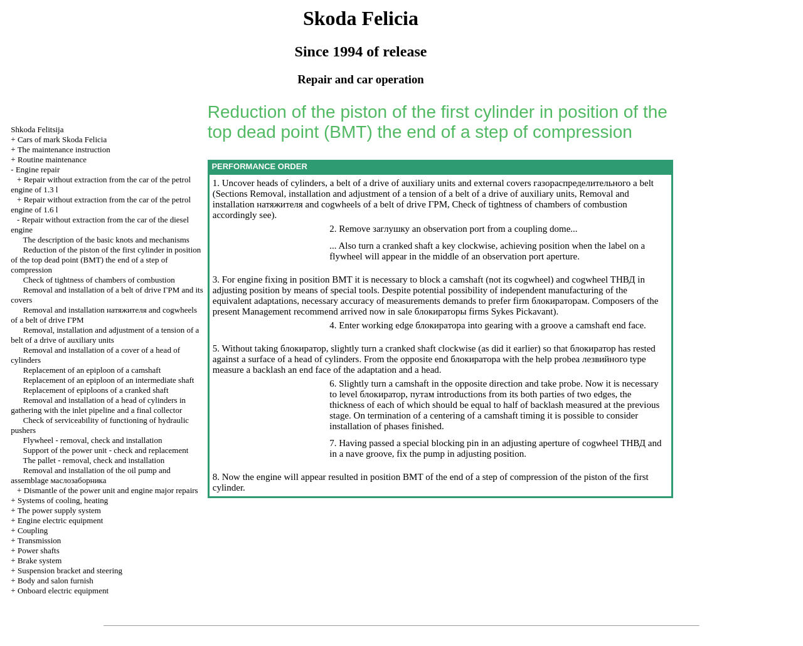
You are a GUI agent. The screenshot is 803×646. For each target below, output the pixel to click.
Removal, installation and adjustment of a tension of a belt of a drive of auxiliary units (105, 335)
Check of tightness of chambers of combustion (99, 279)
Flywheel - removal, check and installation (92, 440)
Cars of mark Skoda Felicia (62, 139)
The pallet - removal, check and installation (94, 460)
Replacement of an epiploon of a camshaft (92, 370)
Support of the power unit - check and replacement (106, 450)
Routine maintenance (52, 159)
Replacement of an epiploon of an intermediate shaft (108, 380)
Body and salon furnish (55, 580)
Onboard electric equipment (63, 590)
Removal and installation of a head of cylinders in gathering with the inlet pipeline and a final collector (98, 405)
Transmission (39, 540)
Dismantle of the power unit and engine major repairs (111, 490)
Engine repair (38, 169)
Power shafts (39, 550)
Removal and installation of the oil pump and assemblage (91, 475)
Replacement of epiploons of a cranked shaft (96, 390)
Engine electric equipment (60, 520)
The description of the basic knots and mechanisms (106, 239)
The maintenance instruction (64, 149)
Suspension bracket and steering (70, 570)
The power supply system (59, 510)
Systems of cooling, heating (63, 500)
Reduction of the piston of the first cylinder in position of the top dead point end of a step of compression (106, 259)
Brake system (39, 560)
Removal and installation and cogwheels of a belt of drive (421, 199)
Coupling (33, 530)
